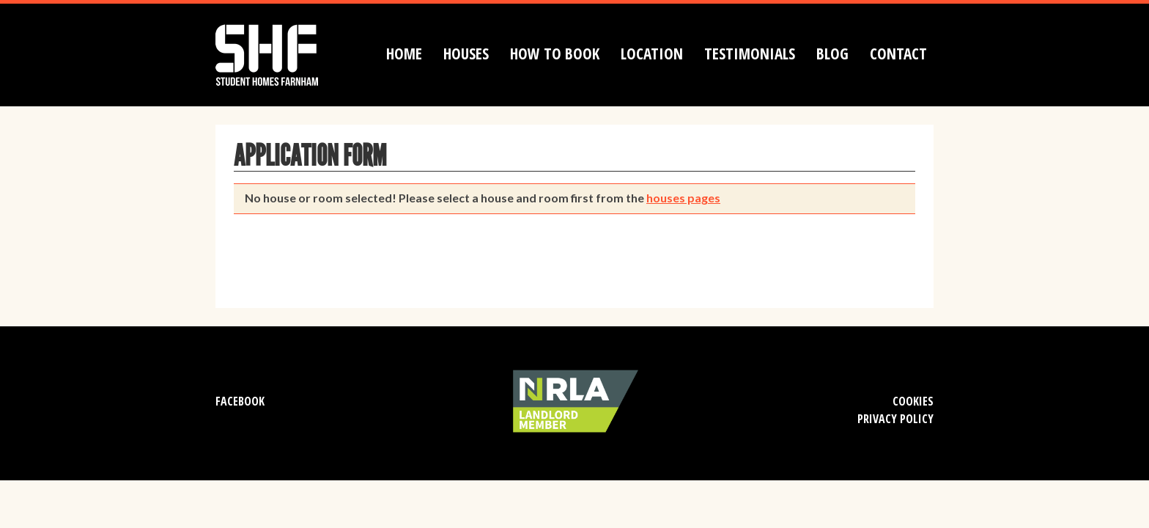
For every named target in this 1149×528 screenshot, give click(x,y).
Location (652, 53)
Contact (898, 53)
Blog (832, 53)
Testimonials (749, 53)
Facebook (240, 401)
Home (404, 53)
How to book (554, 53)
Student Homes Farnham (281, 53)
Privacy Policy (895, 419)
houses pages (683, 198)
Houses (466, 53)
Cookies (913, 401)
